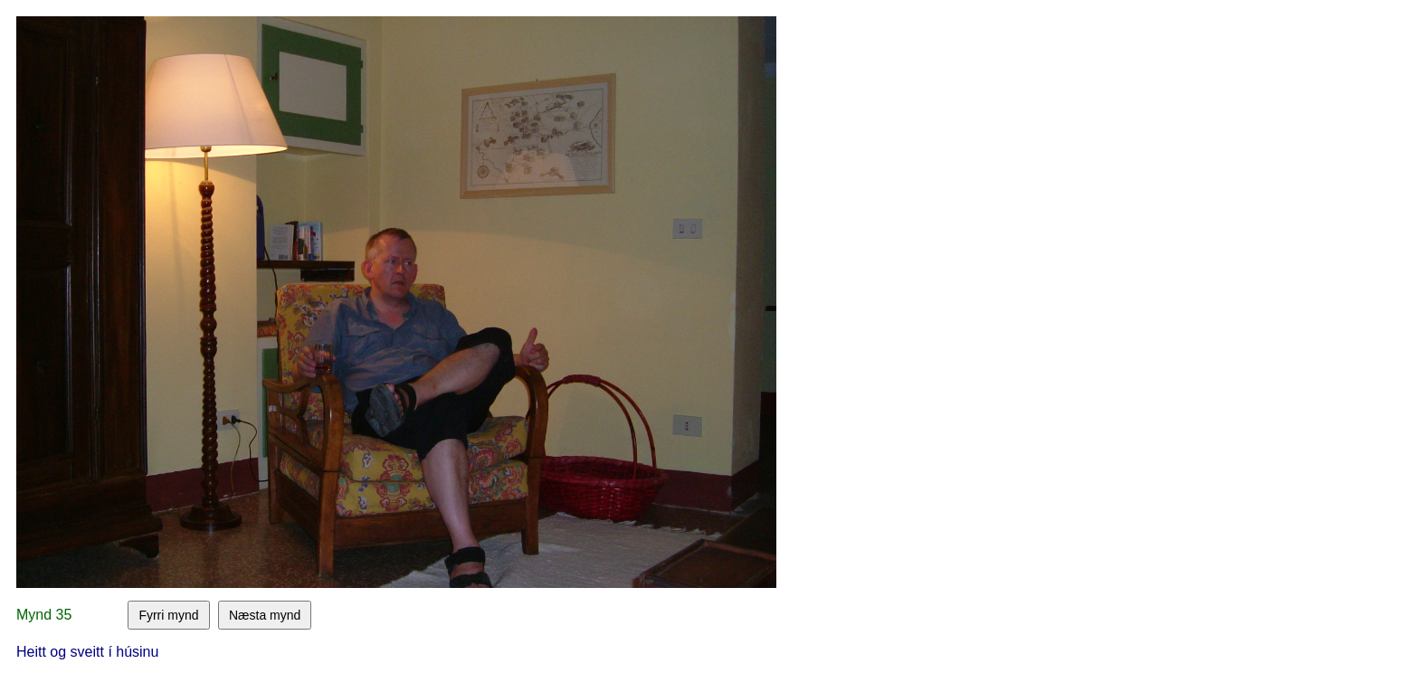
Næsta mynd (264, 615)
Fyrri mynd (168, 615)
